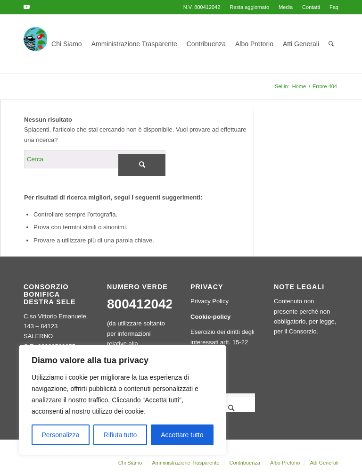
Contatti (311, 7)
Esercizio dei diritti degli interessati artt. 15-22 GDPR (222, 342)
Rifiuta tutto (120, 435)
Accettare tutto (182, 435)
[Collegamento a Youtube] (26, 7)
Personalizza (60, 435)
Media (286, 7)
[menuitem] (249, 7)
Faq (333, 7)
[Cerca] (331, 44)
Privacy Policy (209, 301)
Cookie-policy (210, 316)
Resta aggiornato (249, 7)
